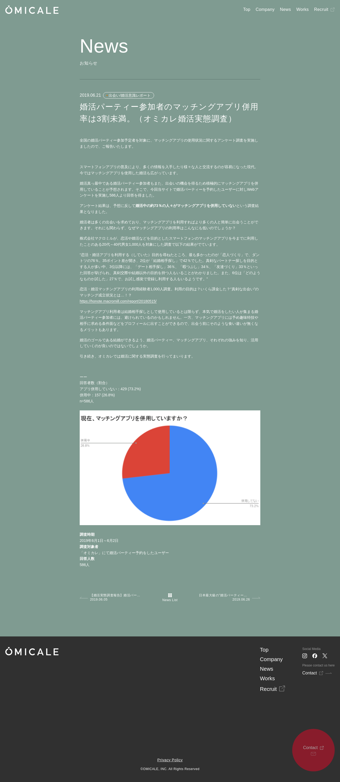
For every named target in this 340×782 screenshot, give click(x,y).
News (285, 9)
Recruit (321, 9)
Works (302, 9)
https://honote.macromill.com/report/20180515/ (118, 301)
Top (246, 9)
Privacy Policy (170, 760)
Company (265, 9)
